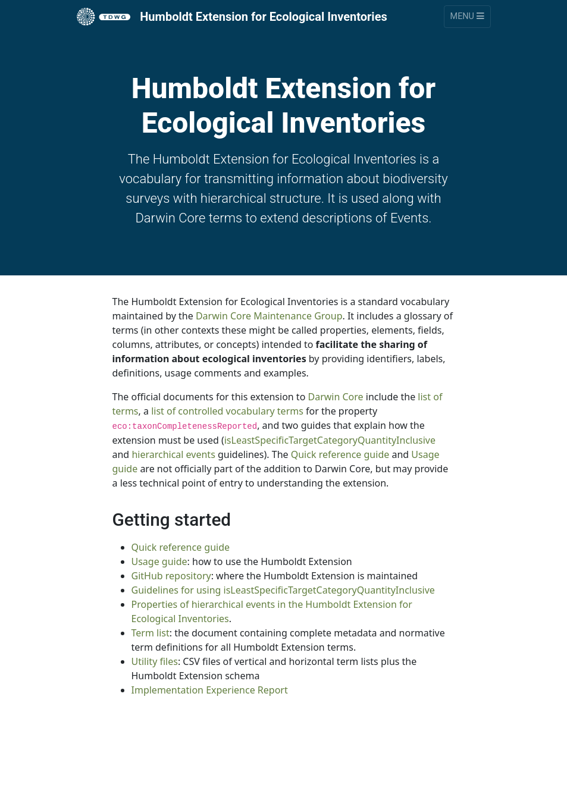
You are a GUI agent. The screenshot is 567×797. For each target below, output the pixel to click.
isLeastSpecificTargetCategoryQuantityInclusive (330, 440)
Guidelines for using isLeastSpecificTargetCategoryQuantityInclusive (283, 590)
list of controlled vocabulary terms (227, 411)
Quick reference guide (340, 454)
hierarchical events (173, 454)
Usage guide (159, 561)
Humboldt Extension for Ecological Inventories (232, 17)
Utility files (154, 661)
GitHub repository (171, 575)
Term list (150, 632)
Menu (467, 16)
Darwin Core (335, 396)
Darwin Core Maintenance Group (269, 315)
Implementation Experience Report (209, 689)
